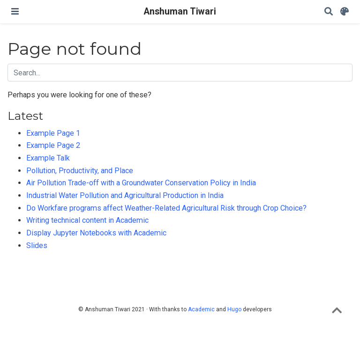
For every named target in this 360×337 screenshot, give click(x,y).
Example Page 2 (53, 145)
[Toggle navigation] (15, 11)
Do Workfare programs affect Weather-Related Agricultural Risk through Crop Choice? (166, 208)
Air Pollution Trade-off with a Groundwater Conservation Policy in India (141, 182)
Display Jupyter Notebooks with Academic (96, 232)
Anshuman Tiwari (180, 11)
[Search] (328, 12)
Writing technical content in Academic (87, 220)
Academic (201, 309)
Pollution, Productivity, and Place (79, 170)
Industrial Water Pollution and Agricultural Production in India (125, 195)
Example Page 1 (53, 133)
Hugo (234, 309)
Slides (36, 245)
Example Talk (48, 158)
